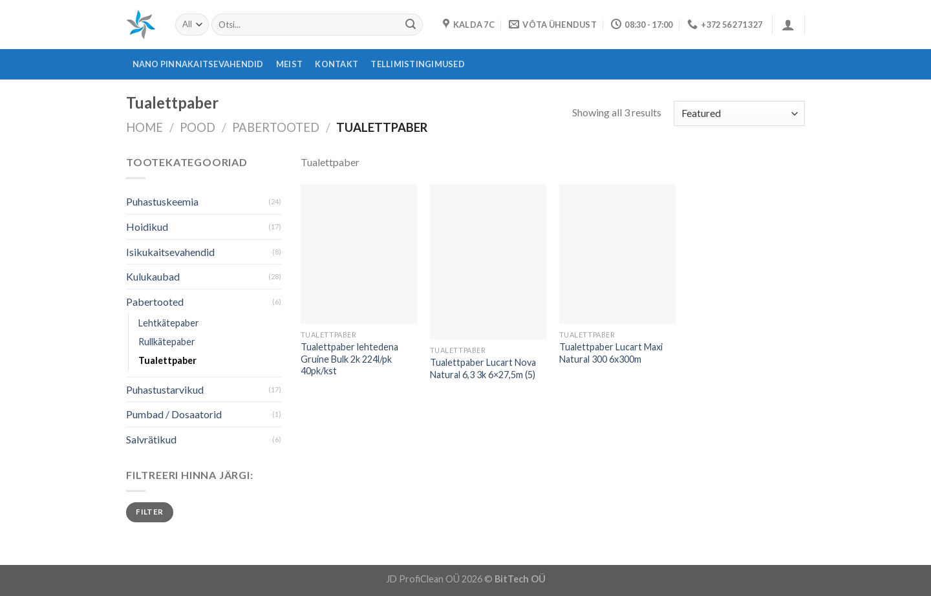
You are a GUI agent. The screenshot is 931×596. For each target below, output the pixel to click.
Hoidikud (147, 226)
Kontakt (336, 64)
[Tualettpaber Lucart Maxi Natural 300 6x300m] (617, 254)
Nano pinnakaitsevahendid (198, 64)
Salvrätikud (151, 439)
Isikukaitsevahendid (170, 252)
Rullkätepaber (166, 341)
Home (144, 127)
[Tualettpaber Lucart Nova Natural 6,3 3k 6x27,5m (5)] (488, 262)
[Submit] (411, 25)
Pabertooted (275, 127)
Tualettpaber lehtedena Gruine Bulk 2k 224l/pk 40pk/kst (349, 358)
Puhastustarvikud (165, 389)
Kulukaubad (153, 276)
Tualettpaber (167, 360)
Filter (149, 511)
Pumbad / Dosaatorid (174, 414)
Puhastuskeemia (162, 201)
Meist (289, 64)
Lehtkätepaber (168, 322)
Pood (197, 127)
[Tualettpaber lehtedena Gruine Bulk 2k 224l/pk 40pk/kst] (359, 254)
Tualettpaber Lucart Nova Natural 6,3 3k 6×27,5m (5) (483, 368)
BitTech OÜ (520, 578)
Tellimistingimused (417, 64)
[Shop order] (739, 113)
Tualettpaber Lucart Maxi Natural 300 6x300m (611, 353)
